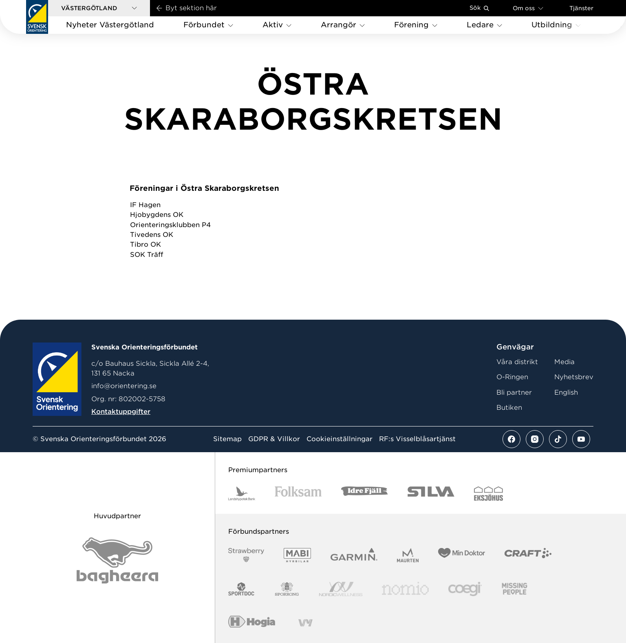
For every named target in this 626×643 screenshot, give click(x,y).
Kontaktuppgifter (120, 411)
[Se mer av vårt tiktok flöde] (558, 439)
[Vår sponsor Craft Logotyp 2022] (528, 555)
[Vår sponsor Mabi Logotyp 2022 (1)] (297, 555)
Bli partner (514, 392)
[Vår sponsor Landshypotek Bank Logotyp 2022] (241, 493)
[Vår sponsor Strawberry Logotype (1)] (246, 555)
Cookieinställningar (339, 439)
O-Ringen (512, 377)
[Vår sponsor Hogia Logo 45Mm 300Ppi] (251, 623)
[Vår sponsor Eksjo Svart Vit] (488, 493)
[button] (99, 8)
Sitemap (227, 439)
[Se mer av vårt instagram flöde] (535, 439)
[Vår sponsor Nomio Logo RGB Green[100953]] (405, 589)
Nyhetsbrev (573, 377)
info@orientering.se (123, 386)
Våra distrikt (517, 362)
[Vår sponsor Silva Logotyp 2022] (431, 493)
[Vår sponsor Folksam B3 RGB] (298, 493)
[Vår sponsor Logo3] (465, 589)
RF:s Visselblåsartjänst (417, 439)
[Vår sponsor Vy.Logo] (305, 623)
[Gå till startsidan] (37, 17)
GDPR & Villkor (274, 439)
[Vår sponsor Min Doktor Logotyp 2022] (461, 555)
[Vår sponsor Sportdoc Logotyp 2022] (241, 589)
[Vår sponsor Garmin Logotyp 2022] (354, 555)
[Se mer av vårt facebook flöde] (511, 439)
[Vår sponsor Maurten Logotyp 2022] (408, 555)
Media (564, 362)
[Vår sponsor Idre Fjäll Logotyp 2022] (364, 493)
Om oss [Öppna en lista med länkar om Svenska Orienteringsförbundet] (528, 7)
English (566, 392)
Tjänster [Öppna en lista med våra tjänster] (581, 8)
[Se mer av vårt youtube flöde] (581, 439)
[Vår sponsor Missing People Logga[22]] (514, 589)
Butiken (509, 407)
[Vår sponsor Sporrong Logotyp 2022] (287, 589)
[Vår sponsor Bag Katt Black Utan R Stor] (117, 560)
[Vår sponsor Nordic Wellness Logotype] (340, 589)
